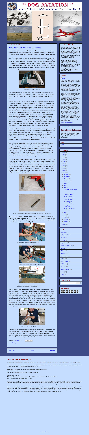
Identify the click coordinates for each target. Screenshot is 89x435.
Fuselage (14, 342)
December (66, 174)
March (65, 217)
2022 (63, 152)
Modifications (64, 256)
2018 (63, 161)
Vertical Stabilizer (65, 269)
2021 (63, 155)
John (63, 78)
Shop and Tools (64, 261)
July (65, 185)
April (65, 214)
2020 (63, 157)
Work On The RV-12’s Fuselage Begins (68, 193)
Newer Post (12, 350)
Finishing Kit (64, 248)
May (65, 212)
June (65, 187)
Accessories (64, 232)
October (66, 178)
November (66, 176)
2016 (63, 166)
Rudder (62, 258)
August (66, 183)
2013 (63, 172)
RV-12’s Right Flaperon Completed (69, 209)
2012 (63, 224)
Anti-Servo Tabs (65, 235)
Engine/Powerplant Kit (66, 245)
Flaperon (63, 250)
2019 (63, 159)
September (67, 181)
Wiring (62, 274)
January (66, 221)
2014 (63, 170)
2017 (63, 163)
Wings (62, 272)
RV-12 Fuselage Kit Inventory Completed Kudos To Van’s (69, 198)
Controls (63, 240)
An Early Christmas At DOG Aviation (68, 205)
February (66, 219)
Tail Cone (63, 266)
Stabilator (63, 264)
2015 (63, 168)
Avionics (63, 237)
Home (32, 350)
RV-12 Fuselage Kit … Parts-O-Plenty (69, 202)
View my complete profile (67, 122)
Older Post (53, 350)
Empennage (64, 243)
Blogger (47, 431)
